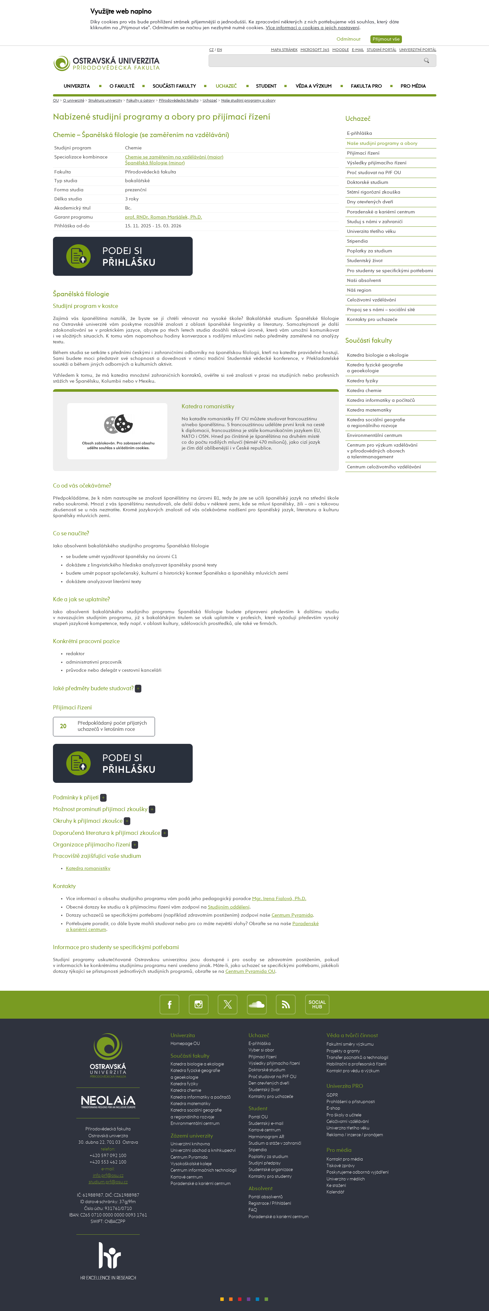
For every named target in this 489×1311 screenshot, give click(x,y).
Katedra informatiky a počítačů (381, 400)
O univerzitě (73, 101)
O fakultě (127, 86)
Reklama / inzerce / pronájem (355, 1135)
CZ (211, 50)
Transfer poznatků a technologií (357, 1057)
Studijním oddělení (229, 907)
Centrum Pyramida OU (250, 971)
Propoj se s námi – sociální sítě (381, 309)
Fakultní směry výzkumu (350, 1044)
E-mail (358, 50)
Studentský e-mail (266, 1123)
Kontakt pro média (345, 1159)
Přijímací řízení (363, 153)
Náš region (359, 290)
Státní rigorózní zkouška (373, 192)
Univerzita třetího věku (371, 231)
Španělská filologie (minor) (155, 162)
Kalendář (335, 1192)
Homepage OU (185, 1043)
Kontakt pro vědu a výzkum (353, 1071)
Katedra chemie (364, 390)
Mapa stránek (284, 50)
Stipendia (357, 241)
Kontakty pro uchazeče (372, 319)
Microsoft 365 (315, 50)
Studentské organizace (271, 1169)
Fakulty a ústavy (140, 101)
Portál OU (258, 1117)
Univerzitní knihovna (190, 1144)
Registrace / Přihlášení (270, 1203)
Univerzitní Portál (417, 50)
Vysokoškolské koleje (191, 1164)
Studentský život (364, 260)
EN (219, 50)
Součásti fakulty (180, 86)
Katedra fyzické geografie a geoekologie (375, 368)
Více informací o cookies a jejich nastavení (312, 27)
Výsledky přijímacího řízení (376, 162)
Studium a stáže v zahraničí (275, 1143)
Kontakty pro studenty (270, 1176)
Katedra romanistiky (88, 868)
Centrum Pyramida (292, 915)
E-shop (333, 1108)
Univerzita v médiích (346, 1179)
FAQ (253, 1210)
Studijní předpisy (265, 1163)
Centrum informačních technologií (204, 1170)
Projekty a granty (343, 1051)
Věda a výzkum (319, 86)
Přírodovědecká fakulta (179, 101)
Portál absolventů (266, 1197)
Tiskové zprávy (341, 1166)
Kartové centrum (187, 1177)
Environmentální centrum (374, 435)
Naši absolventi (364, 280)
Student (271, 86)
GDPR (332, 1095)
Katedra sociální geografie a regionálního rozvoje (376, 422)
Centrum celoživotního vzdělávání (384, 467)
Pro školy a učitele (344, 1115)
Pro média (413, 86)
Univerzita (83, 86)
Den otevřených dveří (269, 1083)
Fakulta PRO (371, 86)
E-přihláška (359, 133)
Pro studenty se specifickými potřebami (390, 270)
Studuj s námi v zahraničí (375, 221)
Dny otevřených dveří (370, 201)
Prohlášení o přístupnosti (351, 1102)
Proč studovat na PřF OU (374, 172)
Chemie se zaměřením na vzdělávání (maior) (174, 157)
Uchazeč (232, 86)
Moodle (340, 50)
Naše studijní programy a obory (248, 101)
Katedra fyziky (362, 380)
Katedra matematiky (369, 410)
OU (56, 101)
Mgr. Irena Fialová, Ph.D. (279, 898)
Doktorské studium (367, 182)
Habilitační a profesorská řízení (356, 1064)
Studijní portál (381, 50)
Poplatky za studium (369, 250)
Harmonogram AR (266, 1137)
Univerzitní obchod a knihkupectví (203, 1150)
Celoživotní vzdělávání (371, 300)
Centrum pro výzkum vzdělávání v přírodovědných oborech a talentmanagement (382, 451)
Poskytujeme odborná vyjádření (358, 1172)
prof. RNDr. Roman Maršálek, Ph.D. (163, 217)
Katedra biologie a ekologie (377, 355)
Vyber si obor (261, 1050)
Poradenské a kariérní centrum (381, 212)
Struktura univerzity (105, 101)
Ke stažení (336, 1185)
